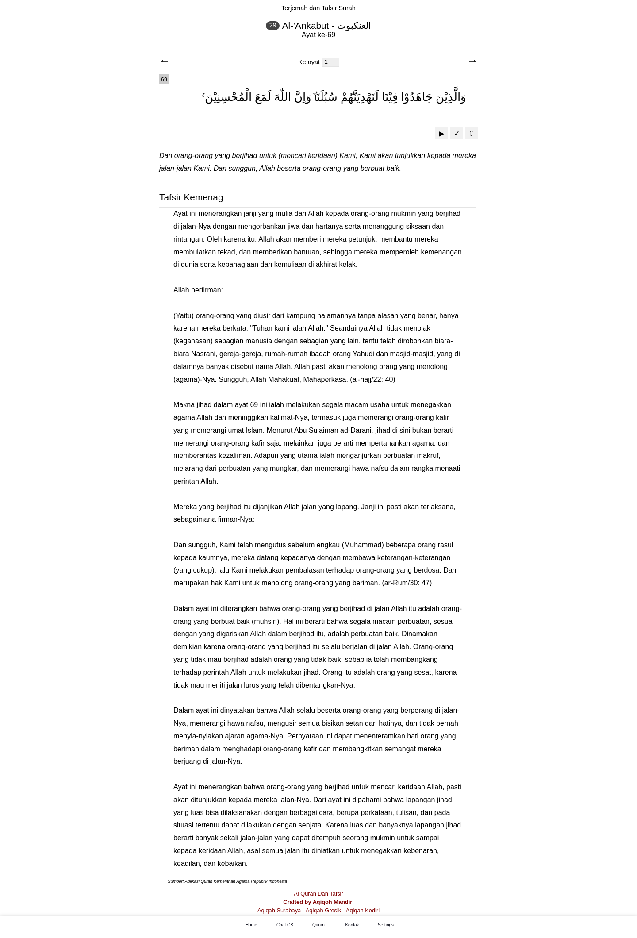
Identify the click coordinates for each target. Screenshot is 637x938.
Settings (386, 925)
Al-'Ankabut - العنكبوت (326, 25)
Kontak (352, 925)
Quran (318, 925)
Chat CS (284, 925)
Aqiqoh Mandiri (333, 902)
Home (251, 925)
